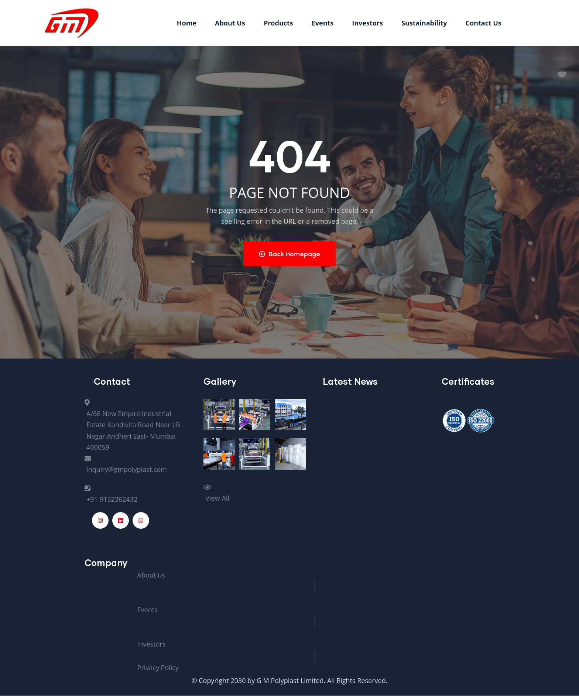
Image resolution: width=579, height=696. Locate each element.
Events (323, 22)
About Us (230, 22)
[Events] (315, 604)
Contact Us (483, 22)
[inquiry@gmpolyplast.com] (138, 464)
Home (186, 22)
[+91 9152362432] (138, 494)
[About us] (315, 570)
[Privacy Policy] (315, 667)
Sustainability (424, 22)
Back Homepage (290, 254)
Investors (367, 22)
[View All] (257, 493)
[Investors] (315, 639)
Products (278, 22)
